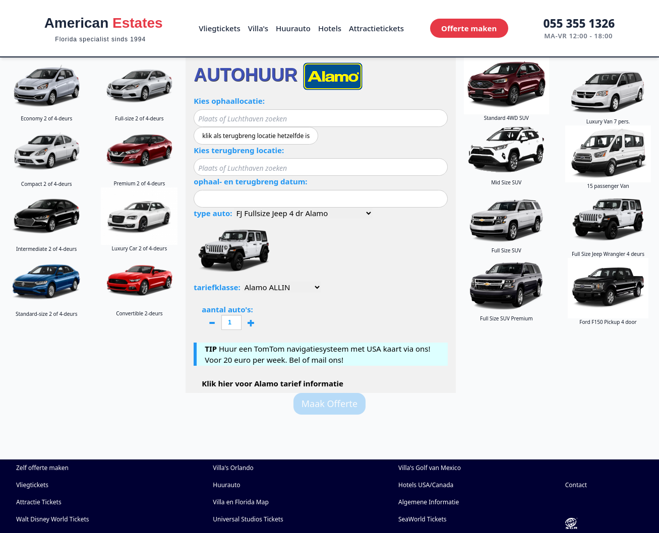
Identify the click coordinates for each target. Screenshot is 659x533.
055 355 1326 (579, 23)
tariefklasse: (217, 287)
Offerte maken (469, 28)
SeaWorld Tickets (422, 519)
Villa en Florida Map (241, 502)
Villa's (258, 28)
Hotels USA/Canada (425, 485)
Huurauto (293, 28)
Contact (576, 485)
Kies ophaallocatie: (229, 101)
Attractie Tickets (39, 502)
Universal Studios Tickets (248, 519)
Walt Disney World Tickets (52, 519)
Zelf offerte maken (42, 467)
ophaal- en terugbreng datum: (250, 181)
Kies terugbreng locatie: (239, 150)
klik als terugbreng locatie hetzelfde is (256, 135)
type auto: (213, 213)
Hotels (329, 28)
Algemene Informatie (428, 502)
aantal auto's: (231, 318)
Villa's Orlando (233, 467)
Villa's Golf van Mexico (429, 467)
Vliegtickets (219, 28)
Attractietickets (376, 28)
